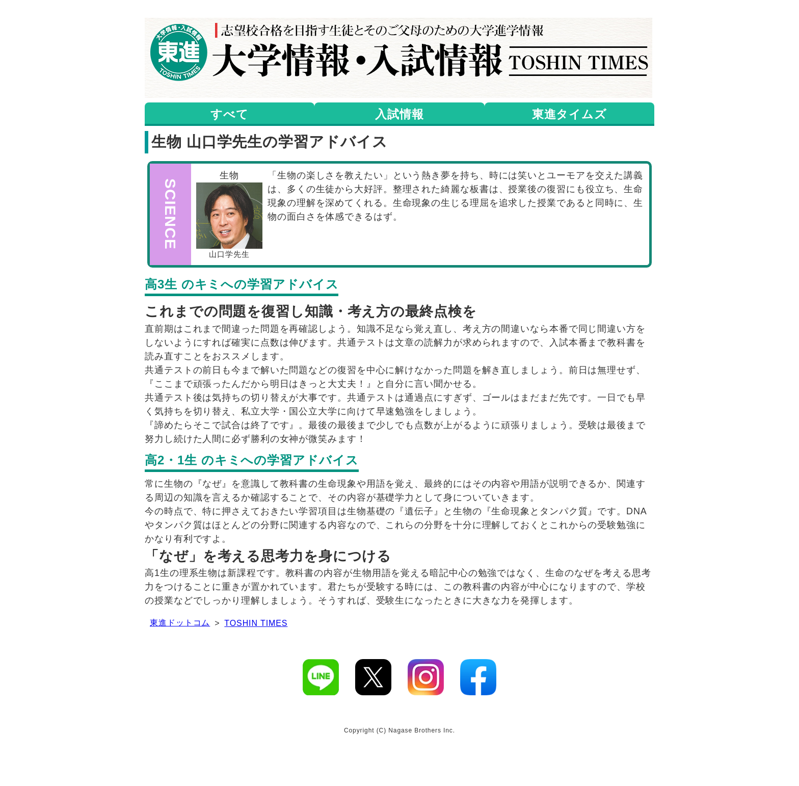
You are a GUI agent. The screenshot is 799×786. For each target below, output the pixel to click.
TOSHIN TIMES (255, 623)
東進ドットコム (180, 622)
